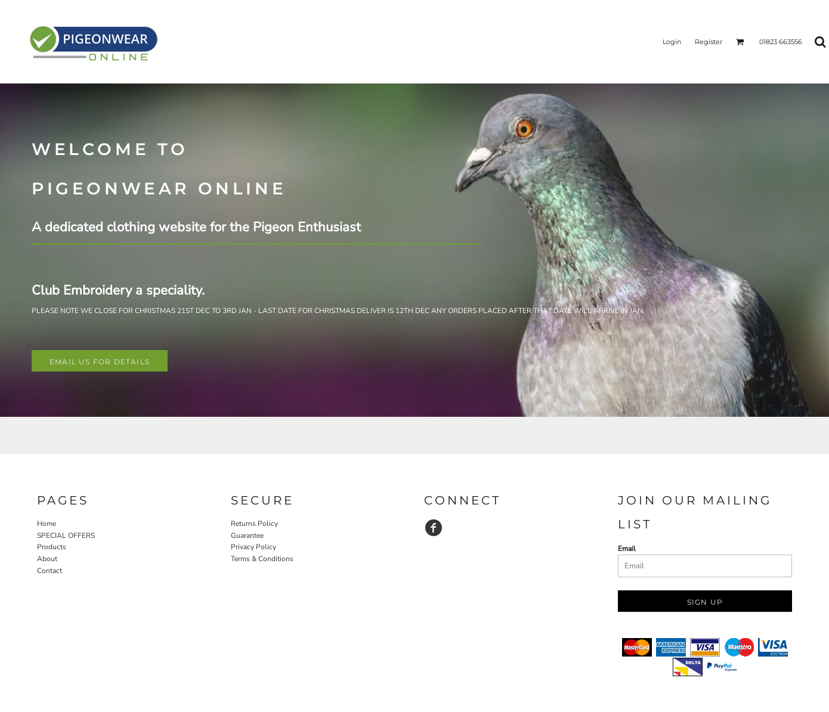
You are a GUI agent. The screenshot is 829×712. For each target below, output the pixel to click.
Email (627, 548)
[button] (740, 42)
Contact (49, 570)
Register (708, 42)
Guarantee (247, 535)
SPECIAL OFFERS (66, 535)
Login (672, 42)
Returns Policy (254, 523)
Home (46, 523)
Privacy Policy (253, 547)
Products (51, 547)
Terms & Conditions (262, 559)
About (47, 559)
